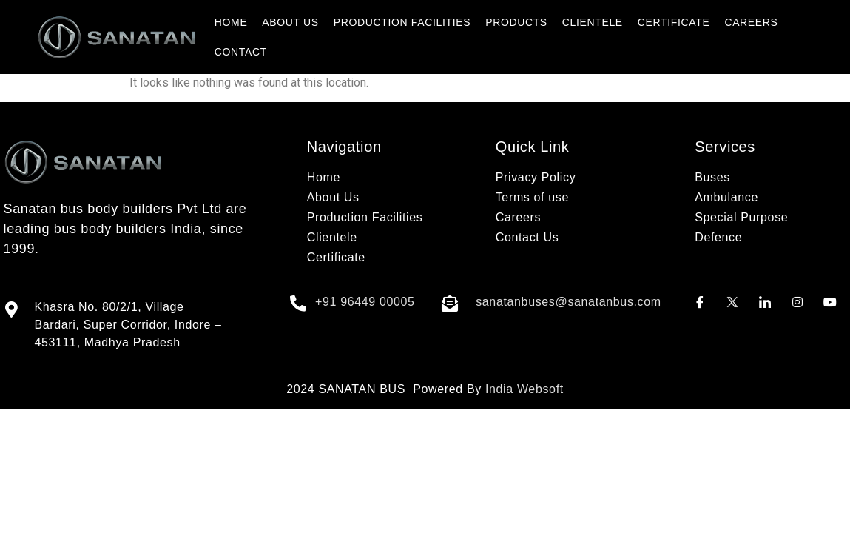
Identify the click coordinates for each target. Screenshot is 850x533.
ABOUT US (290, 22)
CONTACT (241, 52)
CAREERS (751, 22)
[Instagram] (797, 302)
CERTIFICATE (674, 22)
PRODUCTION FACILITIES (402, 22)
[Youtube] (830, 302)
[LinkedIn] (765, 302)
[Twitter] (732, 302)
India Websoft (524, 389)
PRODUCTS (516, 22)
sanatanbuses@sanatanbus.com (568, 301)
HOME (231, 22)
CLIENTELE (592, 22)
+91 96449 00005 (365, 301)
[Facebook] (700, 302)
